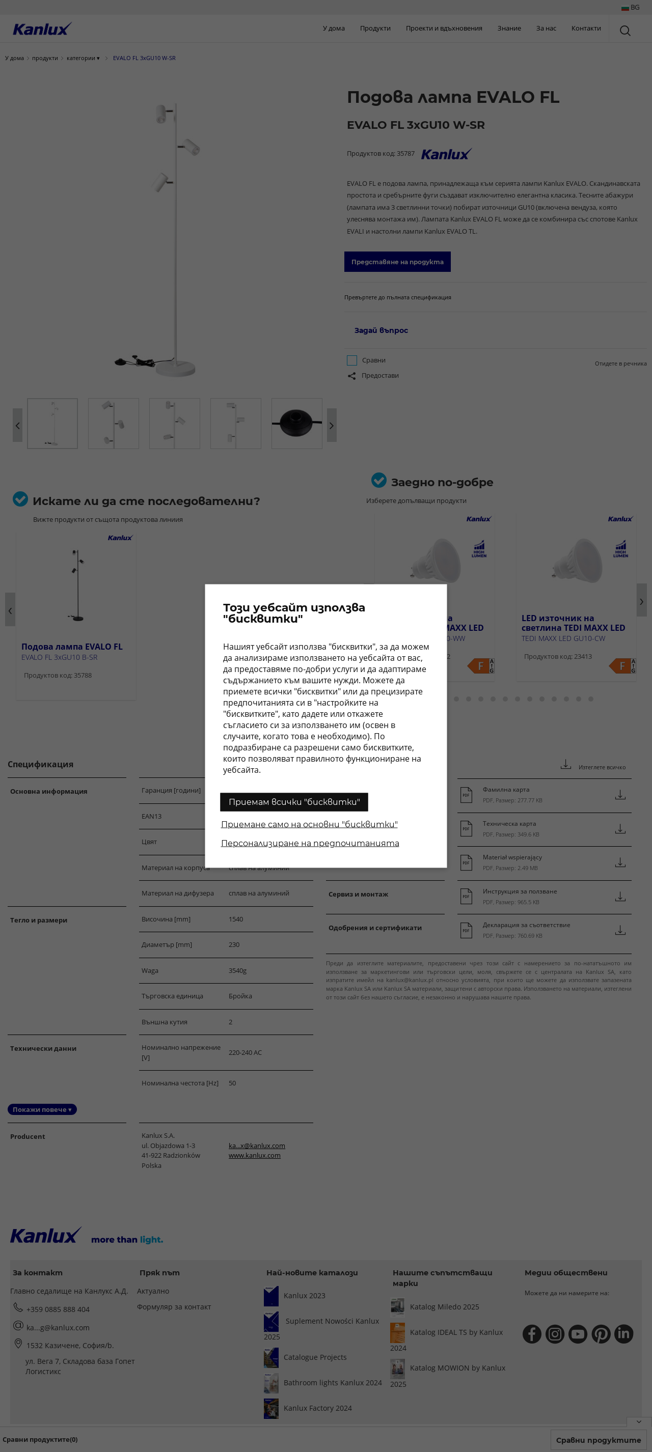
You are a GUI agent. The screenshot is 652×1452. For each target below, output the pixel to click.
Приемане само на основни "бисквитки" (309, 824)
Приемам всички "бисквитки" (294, 802)
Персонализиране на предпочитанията (310, 843)
